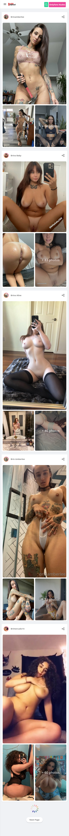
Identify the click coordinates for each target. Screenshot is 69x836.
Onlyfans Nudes (57, 4)
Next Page (34, 819)
